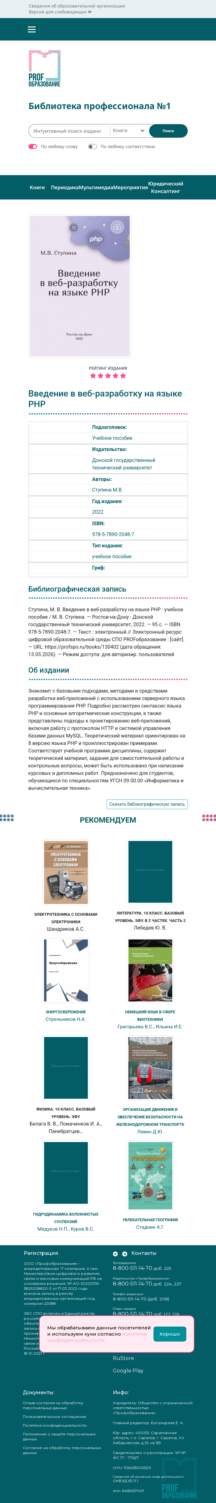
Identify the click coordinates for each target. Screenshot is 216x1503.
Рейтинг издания (108, 373)
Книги (37, 187)
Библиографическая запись (77, 589)
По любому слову (59, 146)
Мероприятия (130, 187)
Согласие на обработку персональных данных (62, 1450)
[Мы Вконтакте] (115, 1253)
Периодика (65, 187)
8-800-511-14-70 (132, 1268)
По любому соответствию (128, 146)
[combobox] (128, 131)
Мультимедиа (96, 187)
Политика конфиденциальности (55, 1425)
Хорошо (169, 1334)
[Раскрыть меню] (32, 29)
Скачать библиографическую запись (147, 804)
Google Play (128, 1370)
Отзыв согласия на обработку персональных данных (53, 1405)
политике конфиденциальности (97, 1337)
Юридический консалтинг (165, 187)
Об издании (48, 670)
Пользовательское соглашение (54, 1416)
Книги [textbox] (120, 130)
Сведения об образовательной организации (77, 6)
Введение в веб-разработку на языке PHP (105, 398)
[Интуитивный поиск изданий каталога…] (69, 131)
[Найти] (168, 130)
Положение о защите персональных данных (59, 1436)
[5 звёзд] (108, 376)
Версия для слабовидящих (60, 12)
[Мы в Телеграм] (124, 1253)
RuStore (123, 1358)
